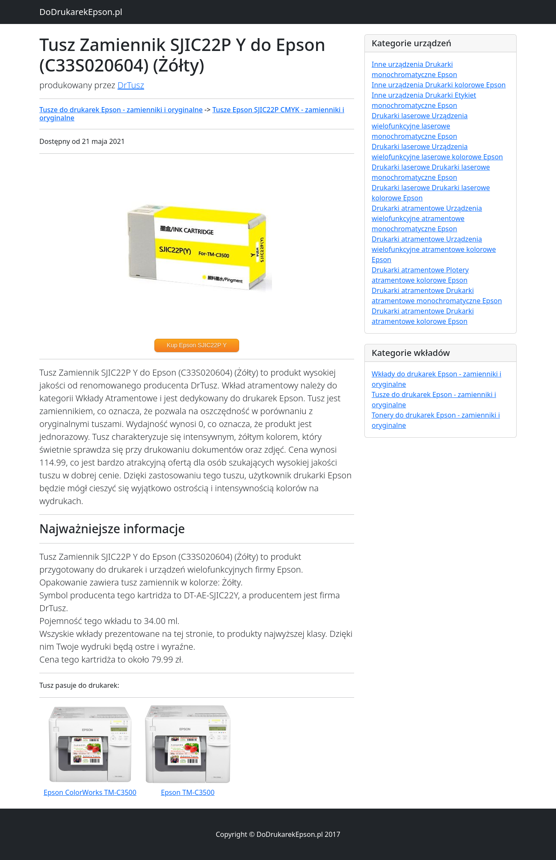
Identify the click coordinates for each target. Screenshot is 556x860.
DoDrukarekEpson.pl (80, 12)
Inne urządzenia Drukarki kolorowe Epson (439, 85)
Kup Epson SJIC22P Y (197, 345)
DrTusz (131, 85)
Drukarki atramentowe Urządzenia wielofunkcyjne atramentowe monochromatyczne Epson (427, 218)
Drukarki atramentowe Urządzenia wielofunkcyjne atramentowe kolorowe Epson (434, 249)
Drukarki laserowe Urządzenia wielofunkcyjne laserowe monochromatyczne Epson (420, 126)
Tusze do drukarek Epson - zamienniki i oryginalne (121, 109)
